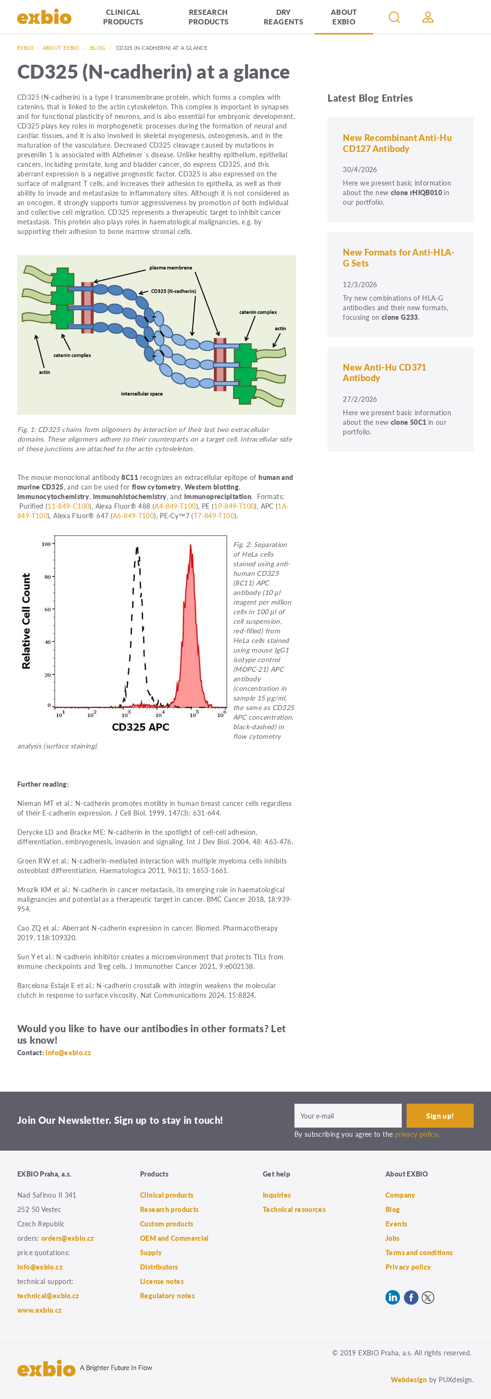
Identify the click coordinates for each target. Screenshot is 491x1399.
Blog (97, 47)
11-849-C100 (68, 506)
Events (396, 1223)
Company (401, 1195)
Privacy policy (408, 1266)
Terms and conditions (419, 1252)
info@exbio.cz (68, 1052)
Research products (208, 16)
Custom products (167, 1223)
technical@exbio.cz (48, 1295)
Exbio (25, 47)
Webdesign (409, 1379)
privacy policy (416, 1134)
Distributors (159, 1266)
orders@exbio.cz (67, 1238)
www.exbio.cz (39, 1310)
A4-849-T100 (175, 506)
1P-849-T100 (234, 506)
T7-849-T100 (214, 515)
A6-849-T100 (133, 515)
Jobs (393, 1238)
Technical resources (294, 1209)
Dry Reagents (283, 16)
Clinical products (123, 16)
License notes (162, 1281)
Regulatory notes (167, 1295)
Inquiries (277, 1195)
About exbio (61, 47)
